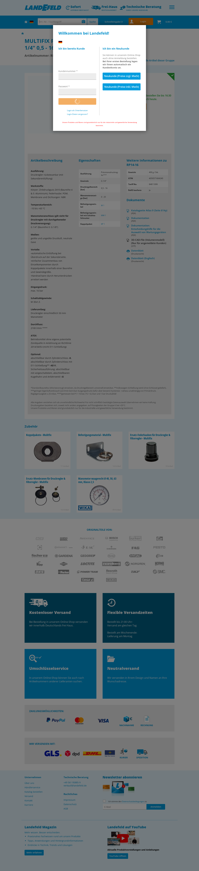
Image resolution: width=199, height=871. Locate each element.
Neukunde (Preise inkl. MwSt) (121, 87)
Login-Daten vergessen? (77, 114)
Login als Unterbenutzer (77, 110)
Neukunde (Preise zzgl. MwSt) (121, 76)
